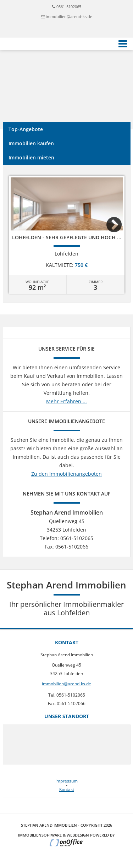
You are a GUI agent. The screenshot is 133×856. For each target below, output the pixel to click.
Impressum (66, 781)
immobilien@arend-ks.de (69, 16)
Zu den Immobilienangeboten (66, 473)
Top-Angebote (26, 129)
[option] (66, 234)
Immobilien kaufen (31, 143)
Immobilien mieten (31, 157)
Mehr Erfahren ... (66, 401)
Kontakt (66, 789)
